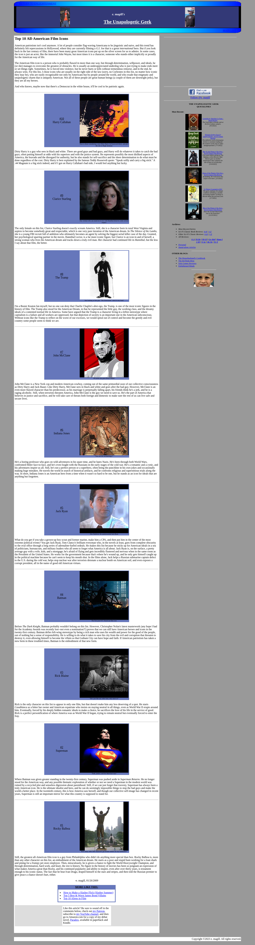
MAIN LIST (229, 30)
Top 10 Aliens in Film (74, 898)
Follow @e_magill (200, 97)
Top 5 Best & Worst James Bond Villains (84, 895)
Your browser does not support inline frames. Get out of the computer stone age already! (86, 915)
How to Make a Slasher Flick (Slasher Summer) (88, 892)
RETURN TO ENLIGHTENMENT (37, 3)
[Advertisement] (200, 61)
